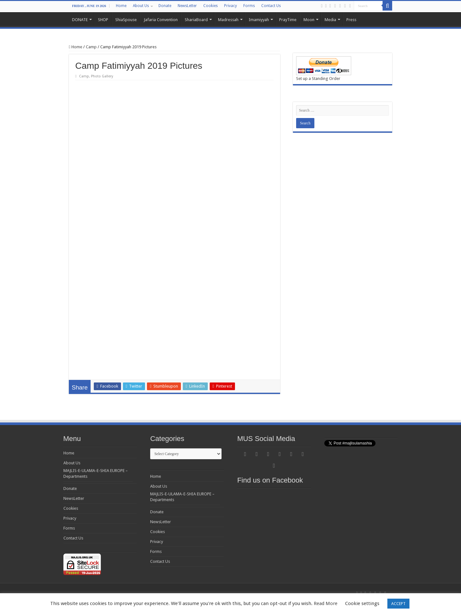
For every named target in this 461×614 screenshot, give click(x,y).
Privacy (230, 6)
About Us (141, 6)
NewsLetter (187, 6)
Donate (164, 6)
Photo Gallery (102, 76)
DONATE (80, 19)
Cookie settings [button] (362, 603)
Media (330, 19)
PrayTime (287, 19)
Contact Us (271, 6)
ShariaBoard (196, 19)
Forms (249, 6)
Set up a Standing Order (318, 78)
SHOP (103, 19)
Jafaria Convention (161, 19)
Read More (325, 603)
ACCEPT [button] (398, 603)
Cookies (210, 6)
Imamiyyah (259, 19)
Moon (308, 19)
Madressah (228, 19)
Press (351, 19)
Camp (91, 46)
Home (121, 6)
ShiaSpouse (126, 19)
